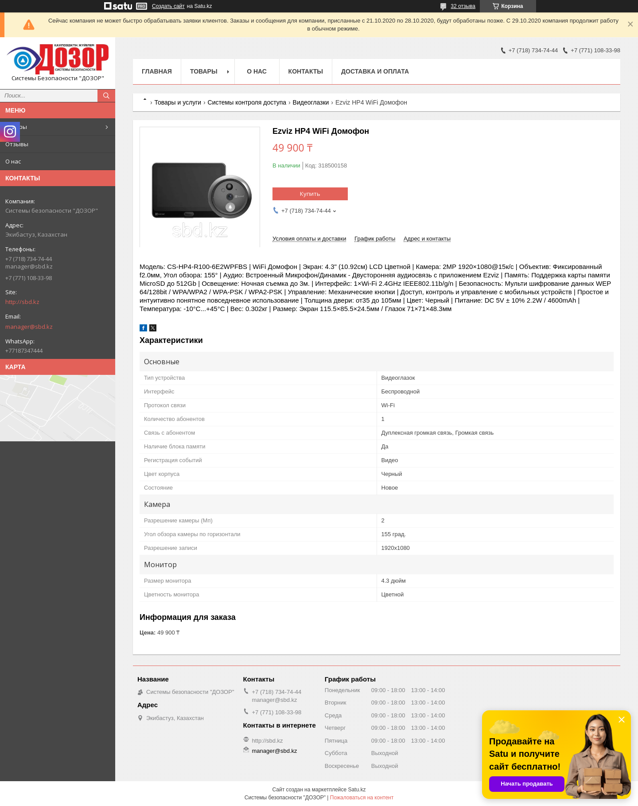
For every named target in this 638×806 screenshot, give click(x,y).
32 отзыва (463, 6)
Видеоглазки (311, 102)
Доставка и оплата (375, 71)
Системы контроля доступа (247, 102)
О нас (13, 161)
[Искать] (106, 95)
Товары (16, 127)
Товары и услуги (177, 102)
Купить (310, 194)
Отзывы (16, 144)
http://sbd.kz (22, 302)
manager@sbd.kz (29, 327)
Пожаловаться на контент (361, 797)
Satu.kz (357, 790)
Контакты (305, 71)
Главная (157, 71)
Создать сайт (168, 6)
